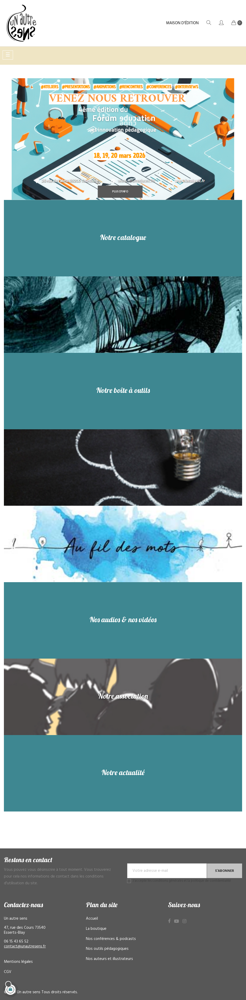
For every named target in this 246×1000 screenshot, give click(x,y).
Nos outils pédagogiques (107, 949)
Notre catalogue (123, 237)
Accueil (92, 918)
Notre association (123, 695)
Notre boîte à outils (123, 390)
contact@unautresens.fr (25, 946)
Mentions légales (18, 962)
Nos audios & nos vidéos (123, 619)
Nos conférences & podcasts (111, 939)
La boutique (96, 929)
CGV (7, 972)
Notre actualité (123, 772)
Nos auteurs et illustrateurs (109, 959)
